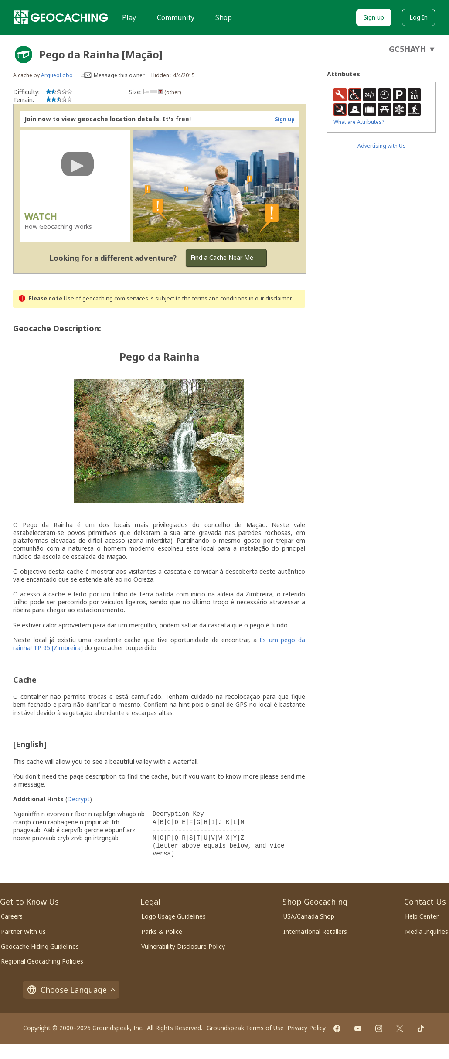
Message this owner (119, 75)
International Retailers (315, 931)
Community (175, 17)
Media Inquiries (426, 931)
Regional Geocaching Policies (42, 961)
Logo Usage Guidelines (173, 916)
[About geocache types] (23, 54)
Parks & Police (161, 931)
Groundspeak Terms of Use (245, 1028)
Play (129, 17)
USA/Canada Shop (308, 916)
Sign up (374, 17)
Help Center (422, 916)
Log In (418, 17)
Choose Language (71, 989)
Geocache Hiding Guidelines (40, 946)
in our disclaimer (270, 298)
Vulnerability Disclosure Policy (183, 946)
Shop (223, 17)
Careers (12, 916)
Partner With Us (23, 931)
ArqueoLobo (57, 75)
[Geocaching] (61, 17)
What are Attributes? (358, 122)
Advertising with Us (381, 146)
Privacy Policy (306, 1028)
